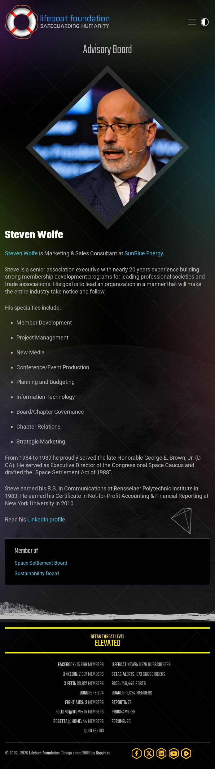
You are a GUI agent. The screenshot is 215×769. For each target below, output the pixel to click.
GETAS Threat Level (107, 641)
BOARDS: (118, 693)
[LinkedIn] (161, 753)
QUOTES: (91, 731)
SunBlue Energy (144, 253)
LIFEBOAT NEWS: (125, 665)
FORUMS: (119, 722)
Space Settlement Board (41, 563)
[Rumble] (186, 753)
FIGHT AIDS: (74, 703)
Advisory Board (107, 50)
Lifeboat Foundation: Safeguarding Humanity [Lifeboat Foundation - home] (92, 22)
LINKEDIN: (70, 675)
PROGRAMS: (121, 712)
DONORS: (87, 693)
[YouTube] (174, 753)
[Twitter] (149, 753)
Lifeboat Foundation (44, 753)
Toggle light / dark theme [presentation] (205, 22)
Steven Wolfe (21, 253)
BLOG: (116, 684)
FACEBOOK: (67, 665)
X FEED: (70, 684)
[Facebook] (137, 753)
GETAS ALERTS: (123, 675)
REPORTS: (119, 703)
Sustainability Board (37, 573)
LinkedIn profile (46, 519)
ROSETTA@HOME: (67, 722)
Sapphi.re (103, 753)
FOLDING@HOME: (69, 712)
